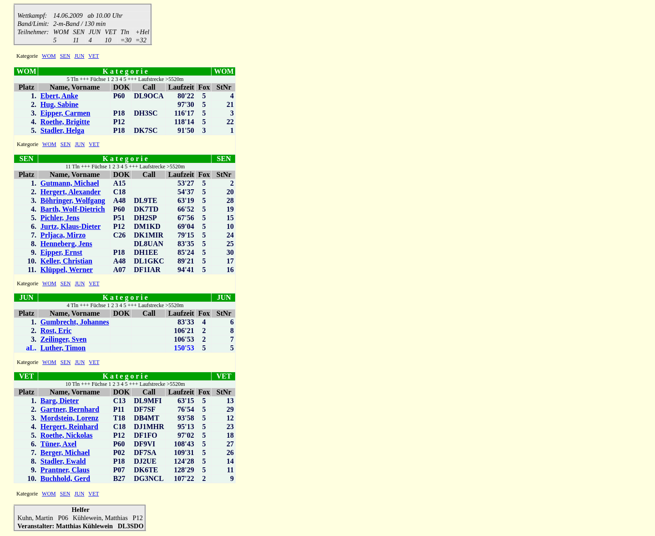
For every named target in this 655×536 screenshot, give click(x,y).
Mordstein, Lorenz (69, 419)
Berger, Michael (65, 453)
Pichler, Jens (60, 218)
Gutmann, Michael (69, 184)
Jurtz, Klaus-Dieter (70, 227)
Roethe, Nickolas (66, 436)
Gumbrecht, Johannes (74, 323)
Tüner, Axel (58, 445)
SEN (65, 57)
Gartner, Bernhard (69, 410)
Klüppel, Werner (66, 270)
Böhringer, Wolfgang (72, 201)
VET (93, 57)
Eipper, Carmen (65, 114)
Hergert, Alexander (70, 193)
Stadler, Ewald (63, 462)
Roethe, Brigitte (65, 122)
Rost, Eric (55, 331)
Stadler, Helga (62, 131)
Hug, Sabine (59, 105)
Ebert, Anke (59, 97)
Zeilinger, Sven (63, 340)
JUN (79, 57)
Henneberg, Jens (66, 244)
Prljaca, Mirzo (63, 236)
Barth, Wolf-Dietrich (72, 210)
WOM (49, 57)
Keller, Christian (66, 262)
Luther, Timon (63, 349)
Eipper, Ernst (61, 253)
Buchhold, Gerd (65, 479)
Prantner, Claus (65, 471)
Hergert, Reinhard (69, 427)
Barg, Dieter (59, 401)
